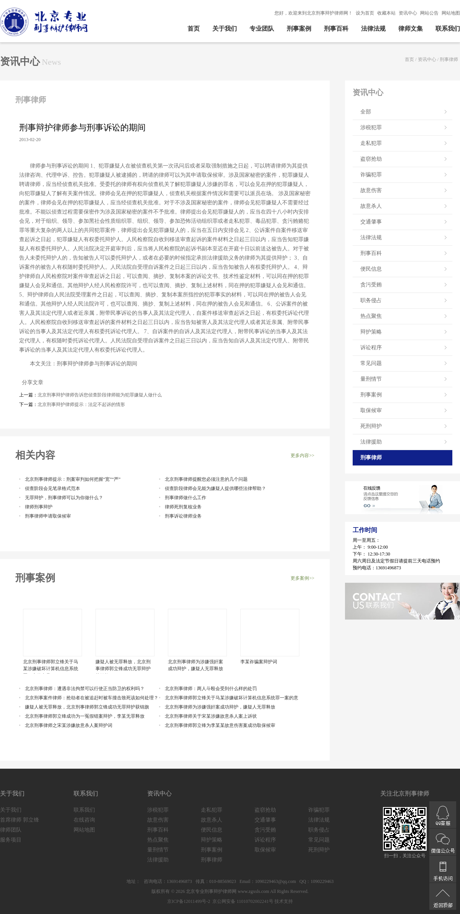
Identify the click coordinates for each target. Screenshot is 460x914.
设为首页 (365, 13)
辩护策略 (371, 332)
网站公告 (429, 13)
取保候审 (371, 410)
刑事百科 (336, 28)
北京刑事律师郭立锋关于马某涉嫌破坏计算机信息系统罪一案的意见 (50, 666)
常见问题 (371, 363)
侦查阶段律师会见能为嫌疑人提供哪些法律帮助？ (215, 488)
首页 (193, 28)
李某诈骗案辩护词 (258, 661)
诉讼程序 (371, 347)
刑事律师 (449, 59)
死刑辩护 (371, 426)
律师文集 (410, 28)
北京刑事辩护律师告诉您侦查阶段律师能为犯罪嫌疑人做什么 (100, 395)
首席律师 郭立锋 (19, 820)
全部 (365, 112)
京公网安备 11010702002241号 (242, 901)
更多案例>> (302, 578)
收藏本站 (386, 13)
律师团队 (10, 830)
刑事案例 (299, 28)
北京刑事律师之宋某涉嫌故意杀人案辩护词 (68, 725)
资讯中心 (408, 13)
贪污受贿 (371, 285)
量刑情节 (371, 379)
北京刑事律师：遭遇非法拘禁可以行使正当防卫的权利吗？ (85, 688)
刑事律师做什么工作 (185, 497)
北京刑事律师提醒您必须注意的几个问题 (206, 479)
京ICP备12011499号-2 (188, 901)
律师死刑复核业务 (183, 507)
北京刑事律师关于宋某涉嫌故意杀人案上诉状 (211, 716)
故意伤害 (371, 190)
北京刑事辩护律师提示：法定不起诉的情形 (81, 404)
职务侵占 (371, 300)
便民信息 (371, 269)
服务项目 (10, 840)
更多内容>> (302, 455)
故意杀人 (371, 206)
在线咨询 (84, 820)
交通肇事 (371, 222)
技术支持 (283, 901)
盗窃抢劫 (371, 159)
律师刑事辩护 (39, 507)
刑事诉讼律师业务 (183, 516)
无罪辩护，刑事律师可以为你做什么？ (64, 497)
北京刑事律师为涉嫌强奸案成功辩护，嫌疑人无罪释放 (195, 665)
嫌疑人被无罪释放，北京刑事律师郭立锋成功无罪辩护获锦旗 (123, 666)
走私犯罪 (371, 143)
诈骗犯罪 (371, 175)
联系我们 (447, 28)
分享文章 (31, 382)
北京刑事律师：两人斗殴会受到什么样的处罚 (211, 688)
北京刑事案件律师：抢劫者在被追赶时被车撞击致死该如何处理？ (91, 697)
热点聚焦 (371, 316)
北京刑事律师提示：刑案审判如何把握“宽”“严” (72, 479)
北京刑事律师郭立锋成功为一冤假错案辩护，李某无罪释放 (85, 716)
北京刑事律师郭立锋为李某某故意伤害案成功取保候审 (220, 725)
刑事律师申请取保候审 (48, 516)
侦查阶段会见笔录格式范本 (52, 488)
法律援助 (371, 442)
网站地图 (451, 13)
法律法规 (373, 28)
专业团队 (262, 28)
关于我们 (224, 28)
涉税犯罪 (371, 127)
